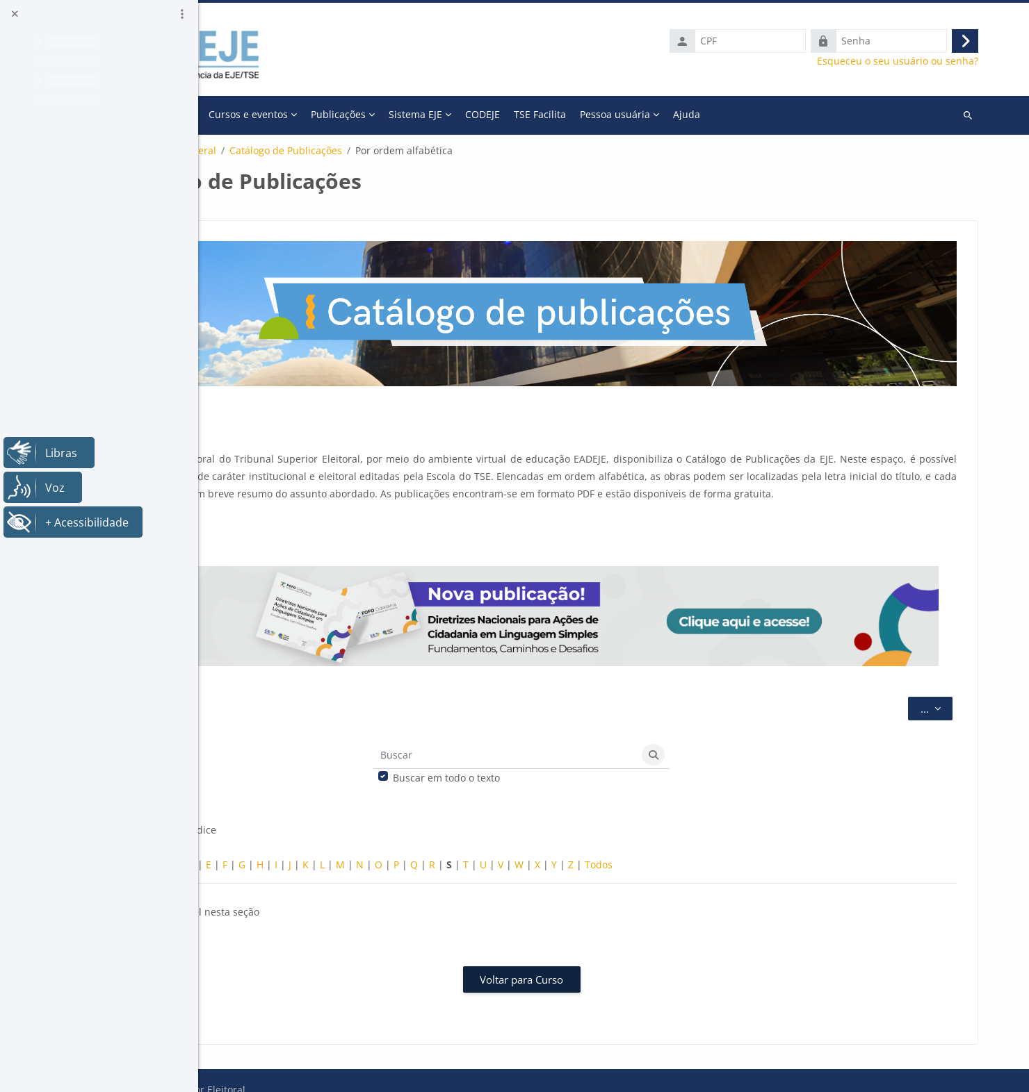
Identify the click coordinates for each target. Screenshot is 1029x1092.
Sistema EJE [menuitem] (590, 114)
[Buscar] (597, 729)
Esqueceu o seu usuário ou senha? (906, 61)
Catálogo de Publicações (461, 150)
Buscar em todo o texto (538, 752)
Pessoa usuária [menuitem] (790, 114)
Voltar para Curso (614, 953)
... (946, 681)
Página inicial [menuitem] (278, 114)
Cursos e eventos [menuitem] (423, 114)
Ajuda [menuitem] (861, 114)
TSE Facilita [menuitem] (715, 114)
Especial (280, 838)
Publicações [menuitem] (513, 114)
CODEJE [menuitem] (657, 114)
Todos (774, 838)
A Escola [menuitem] (342, 114)
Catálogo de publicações (296, 150)
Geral (378, 150)
